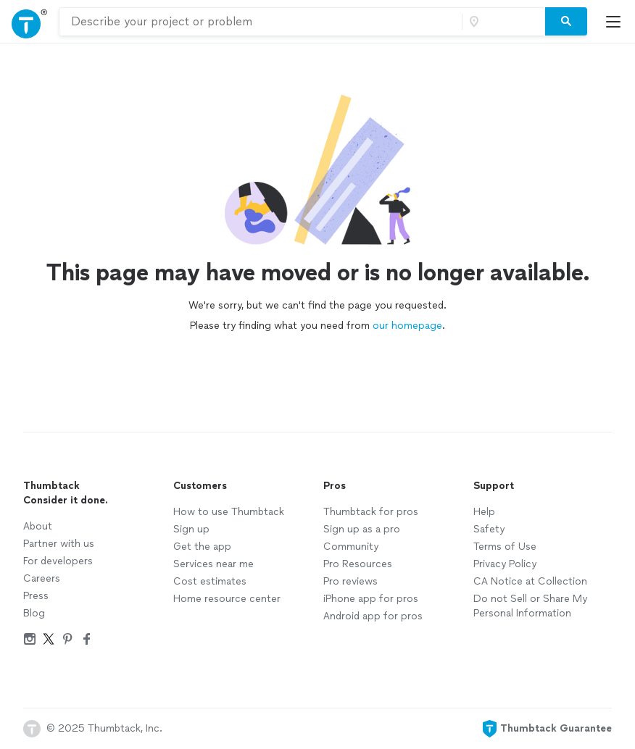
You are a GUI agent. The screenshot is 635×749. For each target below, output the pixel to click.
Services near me (213, 564)
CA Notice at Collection (530, 581)
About (37, 526)
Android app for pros (373, 616)
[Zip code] (501, 21)
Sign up (191, 529)
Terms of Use (504, 546)
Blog (34, 613)
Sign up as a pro (361, 529)
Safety (489, 529)
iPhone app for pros (370, 599)
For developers (58, 561)
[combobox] (260, 21)
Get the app (202, 546)
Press (36, 596)
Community (350, 546)
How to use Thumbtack (228, 512)
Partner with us (58, 543)
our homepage (407, 325)
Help (484, 512)
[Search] (566, 21)
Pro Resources (357, 564)
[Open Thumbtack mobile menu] (617, 21)
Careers (41, 578)
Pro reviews (350, 581)
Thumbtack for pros (370, 512)
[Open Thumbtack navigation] (29, 21)
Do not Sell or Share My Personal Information (530, 606)
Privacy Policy (504, 564)
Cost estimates (209, 581)
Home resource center (227, 599)
